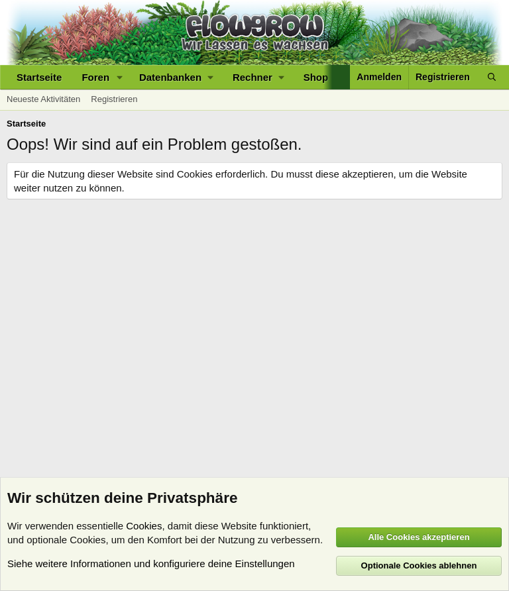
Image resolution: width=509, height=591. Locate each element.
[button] (120, 77)
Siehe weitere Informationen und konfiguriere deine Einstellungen (151, 563)
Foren (95, 77)
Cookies (144, 525)
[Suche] (491, 77)
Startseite (39, 77)
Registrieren (114, 99)
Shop (316, 77)
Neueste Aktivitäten (43, 99)
